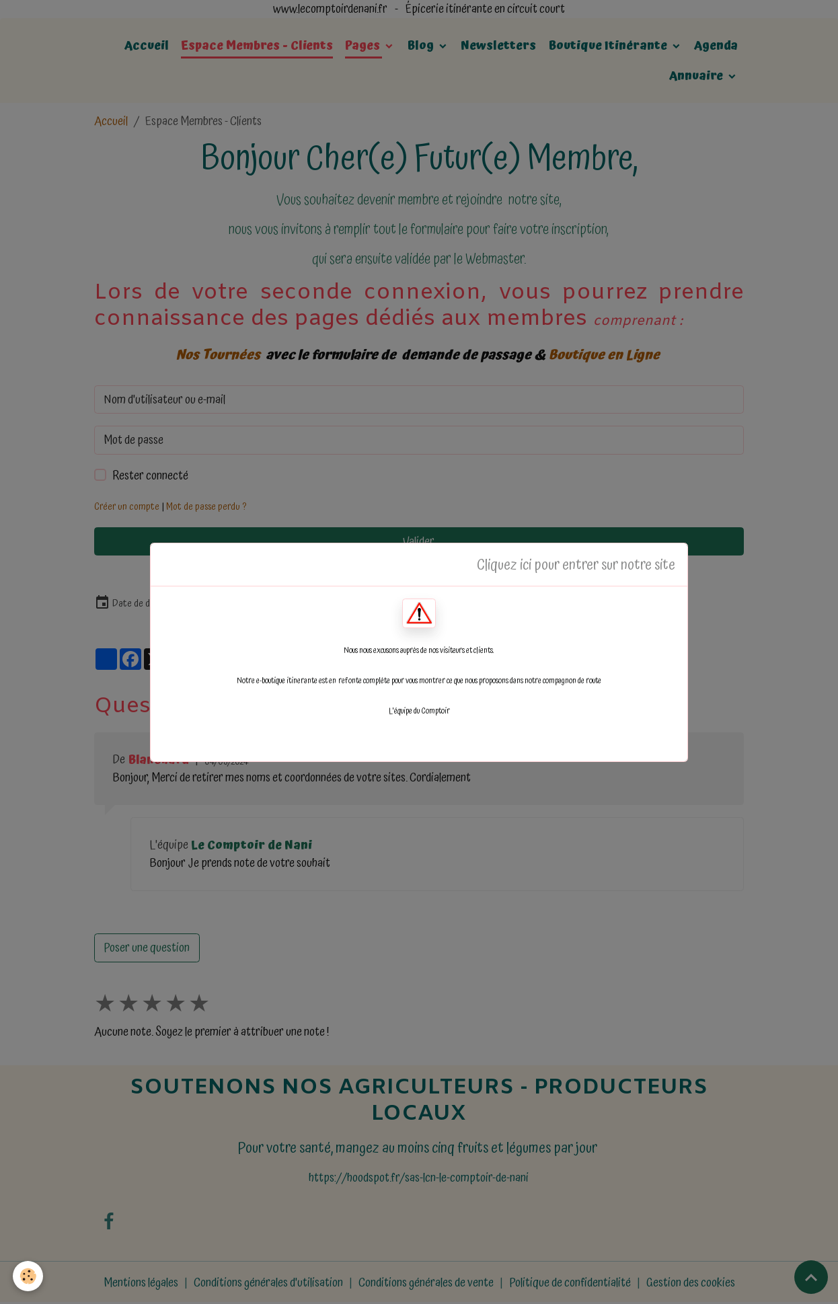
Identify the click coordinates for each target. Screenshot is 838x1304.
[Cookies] (28, 1276)
